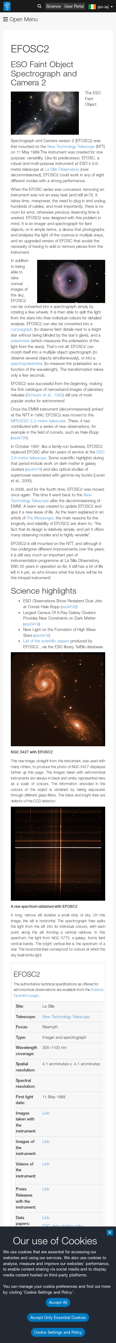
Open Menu (20, 19)
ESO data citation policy (63, 1225)
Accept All (58, 1302)
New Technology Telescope (71, 146)
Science (53, 6)
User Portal (74, 6)
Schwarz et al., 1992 (45, 394)
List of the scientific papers (46, 640)
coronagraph (22, 329)
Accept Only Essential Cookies (58, 1317)
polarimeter (21, 340)
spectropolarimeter (27, 363)
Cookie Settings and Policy (58, 1332)
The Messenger (40, 517)
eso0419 (33, 469)
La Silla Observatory (62, 169)
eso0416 (41, 635)
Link (45, 1113)
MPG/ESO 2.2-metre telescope (38, 420)
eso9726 (19, 437)
